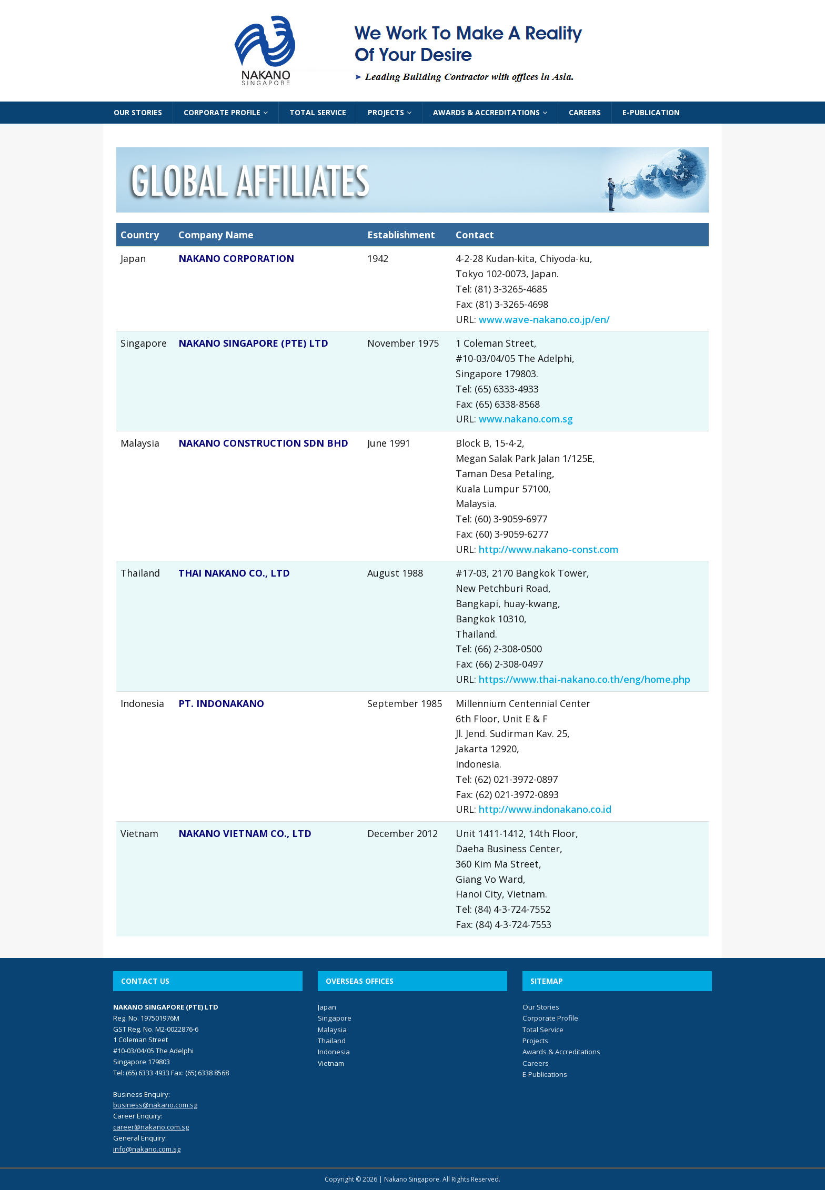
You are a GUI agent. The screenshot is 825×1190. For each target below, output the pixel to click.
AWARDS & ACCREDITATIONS (486, 112)
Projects (535, 1040)
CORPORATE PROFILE (222, 112)
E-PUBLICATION (651, 112)
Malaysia (332, 1029)
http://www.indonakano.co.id (545, 809)
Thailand (332, 1040)
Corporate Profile (550, 1018)
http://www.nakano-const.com (549, 549)
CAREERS (585, 112)
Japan (327, 1007)
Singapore (334, 1018)
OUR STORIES (138, 112)
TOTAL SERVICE (317, 112)
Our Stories (540, 1007)
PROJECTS (386, 112)
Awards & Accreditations (561, 1051)
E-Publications (544, 1074)
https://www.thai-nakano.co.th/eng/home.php (584, 679)
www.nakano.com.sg (526, 418)
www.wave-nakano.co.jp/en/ (544, 319)
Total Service (543, 1029)
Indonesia (334, 1051)
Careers (535, 1063)
